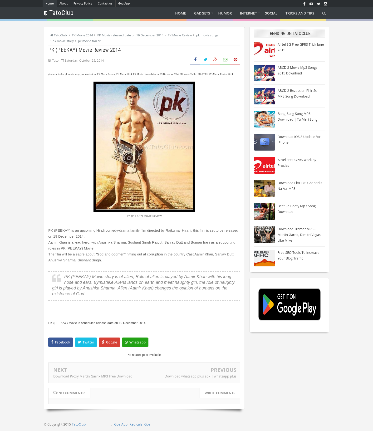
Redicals (136, 424)
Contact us (105, 3)
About (63, 3)
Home (49, 3)
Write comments (220, 393)
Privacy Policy (83, 3)
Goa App (124, 3)
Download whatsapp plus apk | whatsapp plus (200, 376)
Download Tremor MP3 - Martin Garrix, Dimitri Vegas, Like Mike (299, 235)
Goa (147, 424)
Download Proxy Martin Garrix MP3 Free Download (93, 376)
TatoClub (79, 424)
